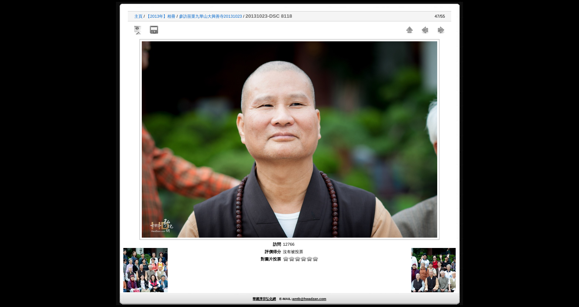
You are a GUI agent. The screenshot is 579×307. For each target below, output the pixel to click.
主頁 (138, 16)
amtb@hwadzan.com (309, 299)
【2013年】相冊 (160, 16)
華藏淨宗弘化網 (264, 299)
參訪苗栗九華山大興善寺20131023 (210, 16)
